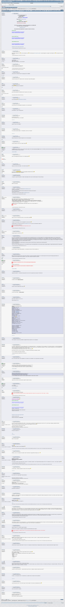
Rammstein (3, 128)
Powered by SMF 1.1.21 (28, 605)
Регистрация (15, 7)
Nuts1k (3, 71)
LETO (2, 215)
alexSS (3, 284)
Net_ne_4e (3, 235)
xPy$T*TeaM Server (34, 8)
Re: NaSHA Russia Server (16, 169)
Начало (3, 7)
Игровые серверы (20, 8)
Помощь (6, 7)
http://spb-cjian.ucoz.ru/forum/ (22, 99)
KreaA (2, 443)
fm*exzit (3, 169)
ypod (29, 8)
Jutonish (3, 97)
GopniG (3, 512)
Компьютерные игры (14, 8)
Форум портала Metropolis (4, 8)
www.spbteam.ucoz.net (26, 192)
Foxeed (3, 520)
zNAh (2, 421)
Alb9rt (2, 83)
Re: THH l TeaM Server (16, 277)
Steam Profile (13, 133)
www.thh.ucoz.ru (17, 311)
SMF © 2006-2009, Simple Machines (35, 605)
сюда (18, 300)
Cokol (2, 390)
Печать (62, 599)
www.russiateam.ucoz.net (27, 188)
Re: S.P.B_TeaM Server (16, 208)
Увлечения (9, 8)
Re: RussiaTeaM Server (16, 181)
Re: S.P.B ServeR (15, 58)
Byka (2, 253)
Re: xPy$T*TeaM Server (16, 421)
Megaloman (27, 8)
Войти (12, 7)
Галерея (61, 1)
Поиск (8, 7)
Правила (10, 7)
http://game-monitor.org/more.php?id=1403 (17, 46)
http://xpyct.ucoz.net (23, 19)
